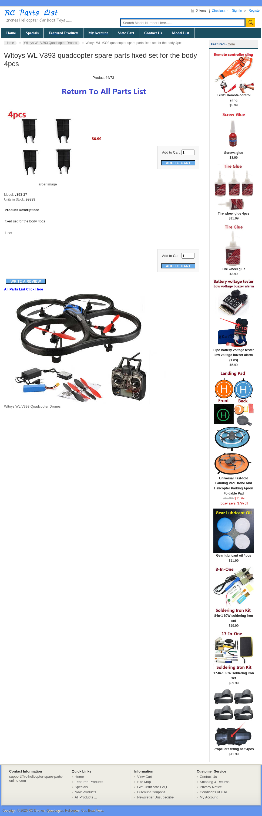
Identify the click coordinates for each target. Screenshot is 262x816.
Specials (32, 33)
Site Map (144, 782)
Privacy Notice (211, 787)
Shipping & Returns (215, 782)
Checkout (219, 11)
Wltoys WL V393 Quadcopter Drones (50, 43)
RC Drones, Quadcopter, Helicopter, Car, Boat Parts (66, 810)
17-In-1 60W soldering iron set (233, 674)
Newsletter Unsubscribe (155, 797)
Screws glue (233, 151)
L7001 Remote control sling (233, 96)
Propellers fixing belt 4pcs (233, 747)
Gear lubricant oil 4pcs (233, 553)
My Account (98, 33)
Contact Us (153, 33)
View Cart (126, 33)
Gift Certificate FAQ (152, 787)
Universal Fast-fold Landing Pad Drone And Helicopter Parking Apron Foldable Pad (233, 484)
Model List (180, 33)
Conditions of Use (213, 792)
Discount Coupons (151, 792)
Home (11, 33)
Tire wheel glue (233, 267)
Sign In (237, 10)
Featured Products (63, 33)
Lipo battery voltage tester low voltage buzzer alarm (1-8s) (233, 353)
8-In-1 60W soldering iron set (233, 616)
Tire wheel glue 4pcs (233, 211)
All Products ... (86, 797)
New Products (85, 792)
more (231, 44)
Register (254, 10)
